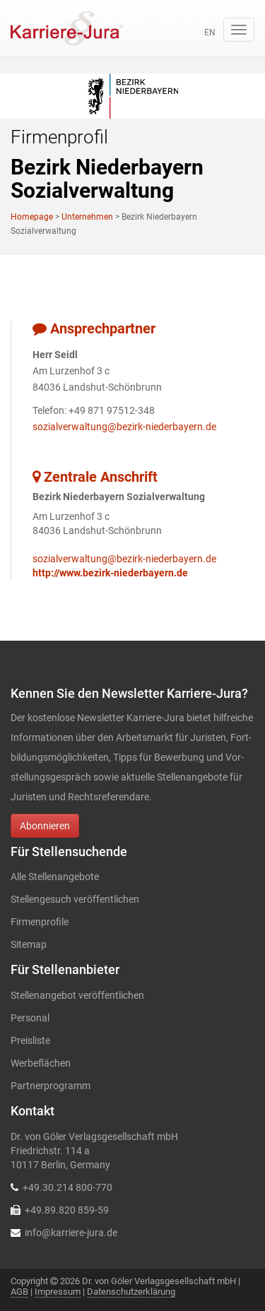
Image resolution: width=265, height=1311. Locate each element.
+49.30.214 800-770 (67, 1187)
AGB (19, 1291)
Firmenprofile (40, 921)
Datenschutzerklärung (131, 1291)
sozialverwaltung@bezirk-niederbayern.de (124, 426)
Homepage (32, 217)
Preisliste (30, 1040)
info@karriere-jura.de (71, 1232)
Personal (30, 1018)
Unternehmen (87, 217)
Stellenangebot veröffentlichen (77, 995)
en (210, 32)
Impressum (58, 1291)
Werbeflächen (41, 1063)
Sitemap (29, 944)
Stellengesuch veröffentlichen (75, 899)
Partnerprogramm (50, 1085)
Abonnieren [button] (45, 825)
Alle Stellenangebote (55, 876)
